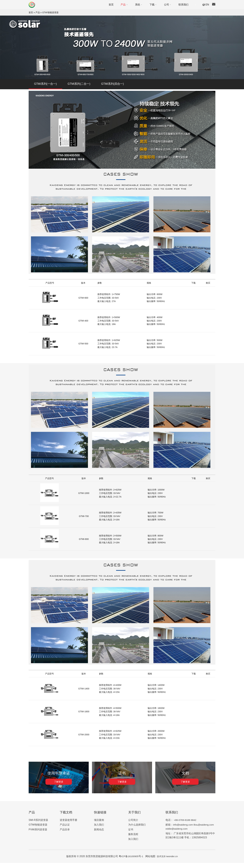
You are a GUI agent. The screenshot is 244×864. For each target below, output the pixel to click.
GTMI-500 (83, 345)
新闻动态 (99, 830)
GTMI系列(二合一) (79, 84)
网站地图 (150, 857)
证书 (130, 830)
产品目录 (65, 830)
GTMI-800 (84, 540)
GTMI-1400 (83, 689)
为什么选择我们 (137, 825)
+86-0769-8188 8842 (185, 821)
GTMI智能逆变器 (50, 12)
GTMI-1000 (83, 494)
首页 (31, 12)
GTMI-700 (84, 517)
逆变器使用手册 (68, 821)
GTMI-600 (83, 299)
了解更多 (58, 782)
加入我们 (99, 825)
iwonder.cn (172, 857)
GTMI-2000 (83, 735)
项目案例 (99, 821)
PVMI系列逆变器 (38, 830)
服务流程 (133, 835)
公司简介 (133, 821)
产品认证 (65, 825)
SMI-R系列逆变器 (38, 821)
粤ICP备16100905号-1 (131, 857)
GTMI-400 (83, 322)
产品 (37, 12)
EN (207, 4)
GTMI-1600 (83, 712)
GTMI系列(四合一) (113, 84)
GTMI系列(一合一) (45, 84)
